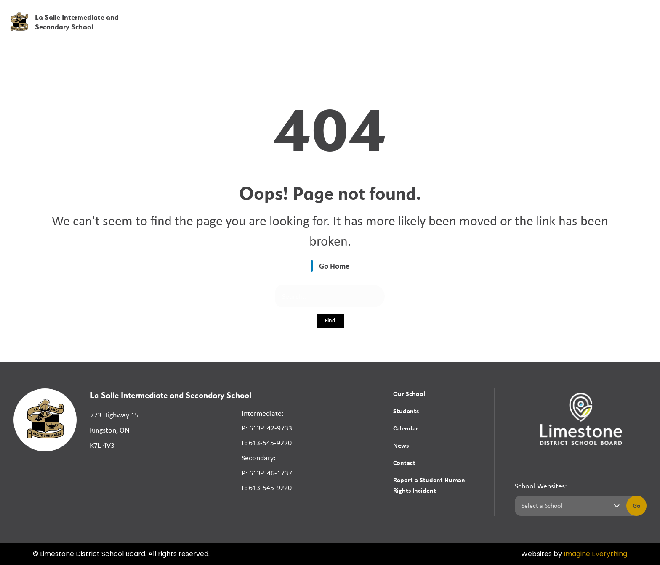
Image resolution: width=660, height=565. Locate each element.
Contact (404, 462)
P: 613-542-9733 (267, 428)
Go (637, 505)
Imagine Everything (595, 554)
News (572, 30)
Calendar (405, 428)
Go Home (334, 265)
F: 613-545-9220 (267, 443)
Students (406, 410)
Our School (409, 393)
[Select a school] (569, 506)
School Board (465, 12)
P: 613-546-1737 (267, 473)
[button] (522, 12)
